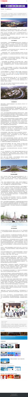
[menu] (27, 1)
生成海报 (2, 330)
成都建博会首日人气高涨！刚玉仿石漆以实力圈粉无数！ (9, 343)
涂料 (4, 371)
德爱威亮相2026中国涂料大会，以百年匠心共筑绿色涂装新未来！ (11, 351)
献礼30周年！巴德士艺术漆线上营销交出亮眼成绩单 (9, 373)
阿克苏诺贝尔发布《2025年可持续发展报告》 (8, 365)
